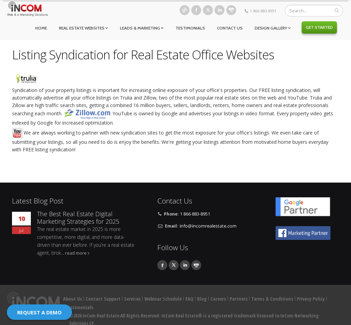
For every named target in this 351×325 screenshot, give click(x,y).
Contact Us (230, 28)
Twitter (208, 10)
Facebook (196, 10)
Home (41, 28)
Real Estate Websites (82, 28)
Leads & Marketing (140, 28)
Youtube (231, 10)
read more (76, 253)
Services (132, 298)
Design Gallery (271, 28)
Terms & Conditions (272, 298)
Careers (218, 298)
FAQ (189, 298)
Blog (185, 10)
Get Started (319, 27)
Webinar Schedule (163, 298)
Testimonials (190, 28)
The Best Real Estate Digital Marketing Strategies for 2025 (78, 217)
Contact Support (103, 298)
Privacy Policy (311, 298)
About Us (72, 298)
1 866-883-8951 (263, 10)
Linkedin (220, 10)
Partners (238, 298)
